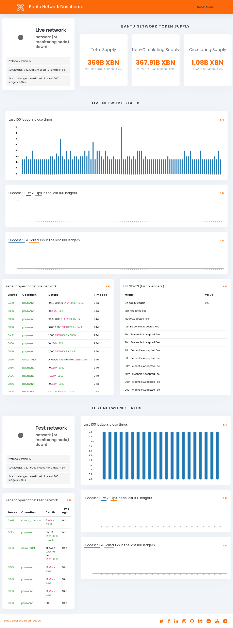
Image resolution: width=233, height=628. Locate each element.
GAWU (11, 520)
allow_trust (29, 358)
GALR (11, 303)
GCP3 (11, 532)
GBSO (60, 374)
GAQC (51, 539)
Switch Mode (205, 7)
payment (28, 303)
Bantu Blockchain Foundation (22, 620)
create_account (31, 520)
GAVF (49, 569)
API (222, 120)
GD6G (73, 303)
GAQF (71, 389)
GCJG (11, 374)
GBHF (49, 524)
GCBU (61, 310)
